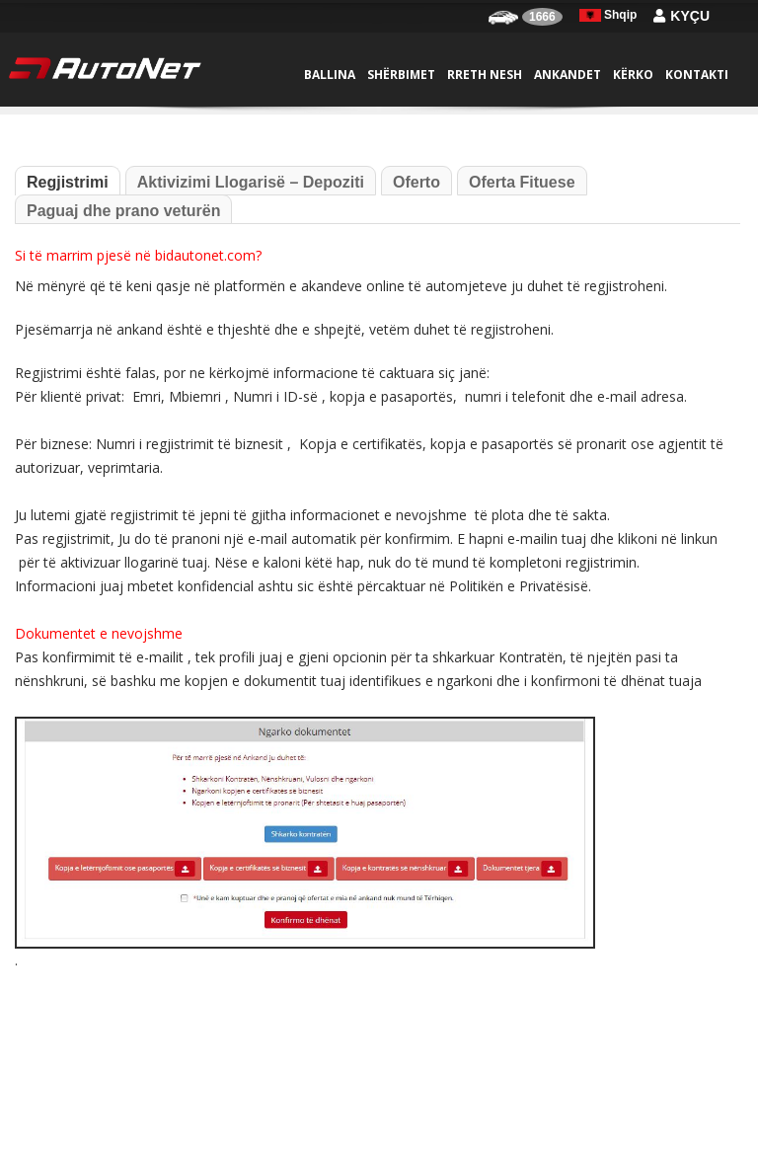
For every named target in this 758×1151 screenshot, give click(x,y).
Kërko (633, 74)
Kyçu (681, 16)
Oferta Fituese (522, 182)
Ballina (329, 74)
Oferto (416, 182)
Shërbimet (401, 74)
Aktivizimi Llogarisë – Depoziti (250, 182)
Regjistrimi (68, 182)
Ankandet (567, 74)
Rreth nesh (484, 74)
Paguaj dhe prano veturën (123, 210)
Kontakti (696, 74)
